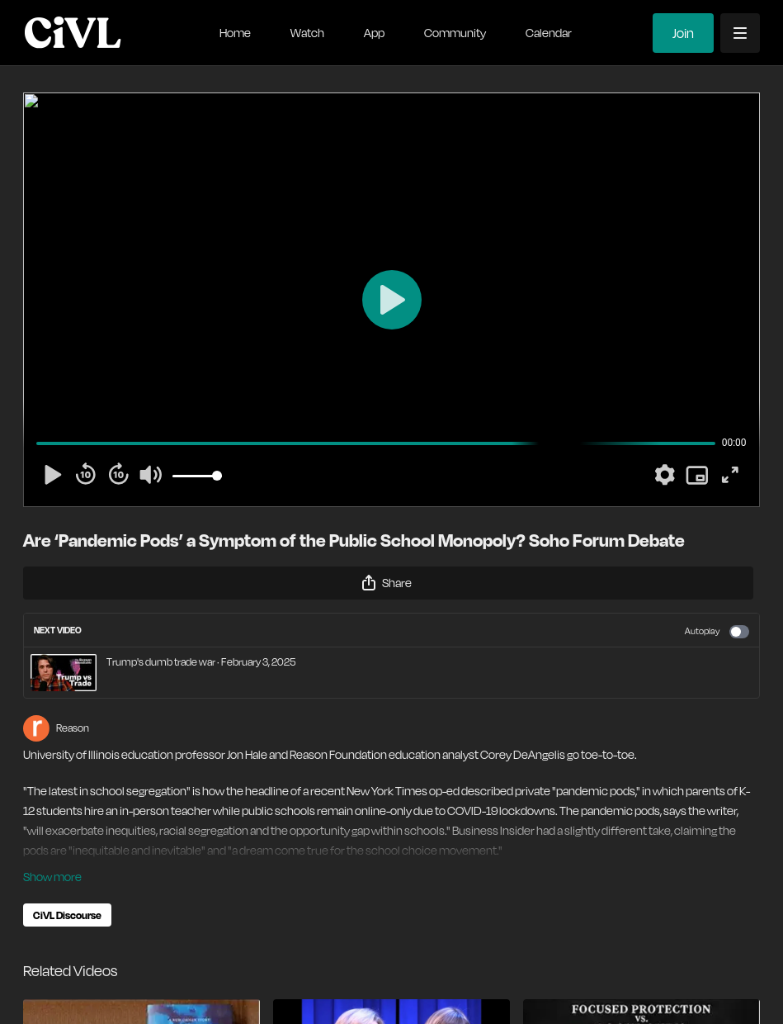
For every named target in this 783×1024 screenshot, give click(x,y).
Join (683, 33)
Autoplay (717, 631)
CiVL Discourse (67, 915)
